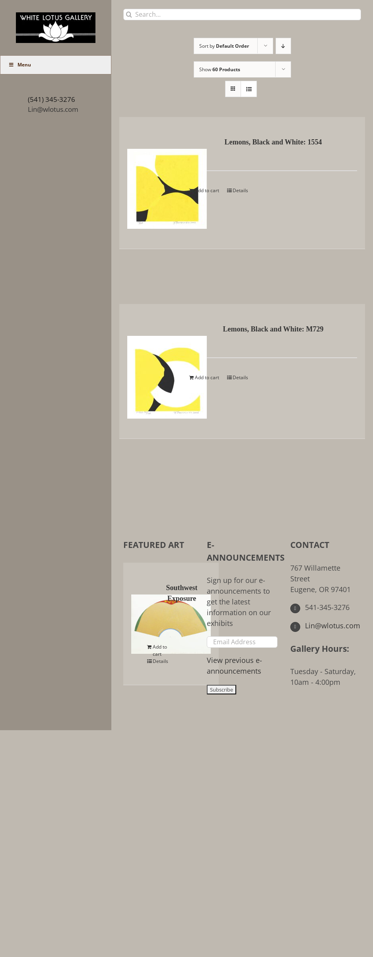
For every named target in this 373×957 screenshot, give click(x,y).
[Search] (129, 14)
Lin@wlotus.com (53, 109)
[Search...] (242, 14)
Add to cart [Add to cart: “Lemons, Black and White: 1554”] (207, 190)
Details (240, 190)
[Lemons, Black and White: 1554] (153, 183)
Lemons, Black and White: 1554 (273, 142)
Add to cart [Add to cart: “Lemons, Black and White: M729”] (207, 377)
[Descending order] (283, 46)
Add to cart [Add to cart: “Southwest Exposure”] (160, 650)
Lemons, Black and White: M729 (273, 329)
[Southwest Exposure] (140, 618)
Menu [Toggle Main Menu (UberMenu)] (19, 64)
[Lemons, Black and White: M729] (153, 371)
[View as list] (248, 89)
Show (219, 69)
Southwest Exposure (181, 593)
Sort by (224, 46)
